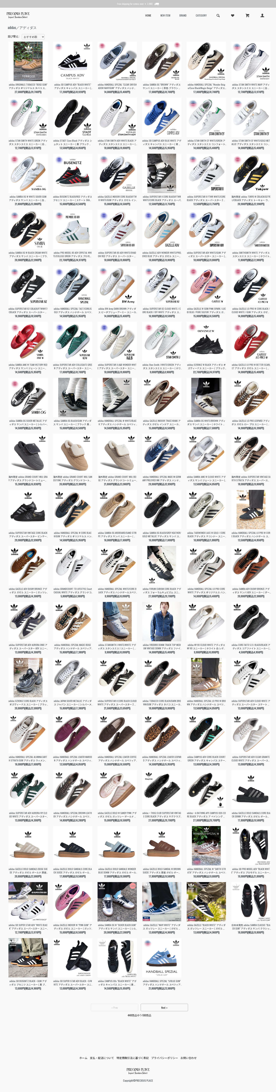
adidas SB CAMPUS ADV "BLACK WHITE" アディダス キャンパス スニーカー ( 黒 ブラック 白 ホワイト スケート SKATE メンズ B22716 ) (72, 86)
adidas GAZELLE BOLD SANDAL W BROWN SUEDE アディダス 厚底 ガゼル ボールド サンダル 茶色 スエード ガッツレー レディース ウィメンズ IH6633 (161, 870)
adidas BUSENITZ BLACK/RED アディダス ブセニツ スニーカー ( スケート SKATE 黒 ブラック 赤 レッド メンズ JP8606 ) (72, 198)
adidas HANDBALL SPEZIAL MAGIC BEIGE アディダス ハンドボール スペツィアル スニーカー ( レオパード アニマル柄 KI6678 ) (72, 646)
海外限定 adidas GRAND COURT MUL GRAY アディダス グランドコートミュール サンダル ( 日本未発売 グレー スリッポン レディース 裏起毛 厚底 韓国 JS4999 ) (28, 478)
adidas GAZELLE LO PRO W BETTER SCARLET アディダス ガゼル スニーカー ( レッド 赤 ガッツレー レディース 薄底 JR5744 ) (250, 366)
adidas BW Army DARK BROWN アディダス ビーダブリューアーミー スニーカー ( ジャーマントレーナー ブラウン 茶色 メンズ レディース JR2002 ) (117, 310)
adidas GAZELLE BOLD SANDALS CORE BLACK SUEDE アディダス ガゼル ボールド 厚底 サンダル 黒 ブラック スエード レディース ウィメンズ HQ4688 (72, 870)
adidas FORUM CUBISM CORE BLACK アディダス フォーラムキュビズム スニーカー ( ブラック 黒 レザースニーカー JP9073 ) (161, 590)
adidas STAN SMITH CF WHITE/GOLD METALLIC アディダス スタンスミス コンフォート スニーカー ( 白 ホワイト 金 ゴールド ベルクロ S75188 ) (251, 142)
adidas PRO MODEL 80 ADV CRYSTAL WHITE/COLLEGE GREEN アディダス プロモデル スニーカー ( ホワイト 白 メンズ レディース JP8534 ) (72, 254)
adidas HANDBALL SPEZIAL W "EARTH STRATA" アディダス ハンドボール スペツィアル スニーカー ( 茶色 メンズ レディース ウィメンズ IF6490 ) (206, 870)
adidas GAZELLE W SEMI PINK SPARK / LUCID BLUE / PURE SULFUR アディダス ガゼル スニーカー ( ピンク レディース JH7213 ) (206, 310)
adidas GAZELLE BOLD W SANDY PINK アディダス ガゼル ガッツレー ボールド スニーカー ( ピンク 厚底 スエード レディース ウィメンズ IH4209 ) (117, 814)
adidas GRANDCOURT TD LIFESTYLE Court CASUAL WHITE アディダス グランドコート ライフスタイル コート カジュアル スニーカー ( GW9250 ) (72, 590)
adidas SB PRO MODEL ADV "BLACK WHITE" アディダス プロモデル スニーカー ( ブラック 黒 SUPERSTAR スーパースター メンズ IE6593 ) (250, 870)
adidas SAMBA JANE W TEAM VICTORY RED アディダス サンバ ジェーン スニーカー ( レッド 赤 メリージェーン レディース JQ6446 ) (28, 366)
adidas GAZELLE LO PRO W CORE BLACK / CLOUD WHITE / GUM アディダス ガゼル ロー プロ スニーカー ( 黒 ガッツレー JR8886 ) (251, 310)
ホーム (83, 1058)
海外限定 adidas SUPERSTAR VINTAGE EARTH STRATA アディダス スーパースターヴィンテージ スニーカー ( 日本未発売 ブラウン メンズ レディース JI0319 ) (250, 478)
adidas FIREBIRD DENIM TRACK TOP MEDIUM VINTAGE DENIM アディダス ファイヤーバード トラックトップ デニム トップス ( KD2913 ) (162, 646)
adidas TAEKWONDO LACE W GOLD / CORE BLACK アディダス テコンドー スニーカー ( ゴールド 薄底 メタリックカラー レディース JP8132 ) (206, 534)
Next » (164, 1007)
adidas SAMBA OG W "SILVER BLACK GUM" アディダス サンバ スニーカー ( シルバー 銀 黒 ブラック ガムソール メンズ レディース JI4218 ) (117, 926)
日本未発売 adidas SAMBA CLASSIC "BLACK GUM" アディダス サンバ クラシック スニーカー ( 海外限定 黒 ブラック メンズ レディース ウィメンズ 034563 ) (251, 926)
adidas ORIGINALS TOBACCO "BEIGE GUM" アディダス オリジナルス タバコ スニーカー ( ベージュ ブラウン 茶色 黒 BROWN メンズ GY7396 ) (28, 86)
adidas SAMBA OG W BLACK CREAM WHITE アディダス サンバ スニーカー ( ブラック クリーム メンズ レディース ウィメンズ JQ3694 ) (28, 254)
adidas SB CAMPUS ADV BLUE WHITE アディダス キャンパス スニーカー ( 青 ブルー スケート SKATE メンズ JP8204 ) (161, 142)
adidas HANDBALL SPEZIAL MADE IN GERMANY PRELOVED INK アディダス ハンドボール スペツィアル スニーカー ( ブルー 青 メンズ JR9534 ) (161, 478)
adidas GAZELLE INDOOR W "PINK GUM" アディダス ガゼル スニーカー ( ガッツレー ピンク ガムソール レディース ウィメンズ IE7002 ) (72, 926)
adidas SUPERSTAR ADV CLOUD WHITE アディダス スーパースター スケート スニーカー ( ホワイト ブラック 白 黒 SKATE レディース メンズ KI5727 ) (251, 702)
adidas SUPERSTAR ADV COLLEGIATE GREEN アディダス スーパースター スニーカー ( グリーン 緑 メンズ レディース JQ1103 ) (72, 366)
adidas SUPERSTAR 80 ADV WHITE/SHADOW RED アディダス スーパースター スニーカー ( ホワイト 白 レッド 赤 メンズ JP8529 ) (117, 254)
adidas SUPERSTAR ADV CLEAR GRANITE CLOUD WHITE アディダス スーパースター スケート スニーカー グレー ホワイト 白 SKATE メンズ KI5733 (250, 758)
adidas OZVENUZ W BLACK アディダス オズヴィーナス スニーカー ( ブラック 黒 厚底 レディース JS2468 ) (206, 366)
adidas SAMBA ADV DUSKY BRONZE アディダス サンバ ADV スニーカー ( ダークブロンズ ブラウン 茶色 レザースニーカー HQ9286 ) (251, 590)
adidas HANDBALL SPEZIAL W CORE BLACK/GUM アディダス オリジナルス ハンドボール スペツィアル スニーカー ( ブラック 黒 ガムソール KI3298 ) (72, 534)
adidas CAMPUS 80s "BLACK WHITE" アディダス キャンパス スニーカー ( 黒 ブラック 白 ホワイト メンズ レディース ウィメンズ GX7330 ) (117, 982)
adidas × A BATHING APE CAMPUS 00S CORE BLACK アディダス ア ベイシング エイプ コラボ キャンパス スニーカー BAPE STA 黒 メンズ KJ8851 (206, 814)
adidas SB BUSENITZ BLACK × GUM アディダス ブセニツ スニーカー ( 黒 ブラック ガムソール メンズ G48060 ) (28, 982)
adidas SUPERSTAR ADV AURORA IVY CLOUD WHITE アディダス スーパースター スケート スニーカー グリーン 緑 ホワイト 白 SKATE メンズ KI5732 (28, 814)
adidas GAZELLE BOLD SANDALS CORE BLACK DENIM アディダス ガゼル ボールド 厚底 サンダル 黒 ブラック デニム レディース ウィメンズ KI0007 (251, 814)
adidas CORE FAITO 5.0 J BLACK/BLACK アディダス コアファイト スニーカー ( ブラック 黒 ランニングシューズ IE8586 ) (251, 646)
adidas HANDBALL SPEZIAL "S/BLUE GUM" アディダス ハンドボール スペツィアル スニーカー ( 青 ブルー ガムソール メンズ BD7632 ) (162, 982)
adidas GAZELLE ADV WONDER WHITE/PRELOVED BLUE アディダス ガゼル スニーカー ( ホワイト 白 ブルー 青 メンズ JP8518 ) (161, 254)
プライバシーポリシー (164, 1058)
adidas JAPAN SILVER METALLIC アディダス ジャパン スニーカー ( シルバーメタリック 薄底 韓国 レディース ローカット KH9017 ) (72, 702)
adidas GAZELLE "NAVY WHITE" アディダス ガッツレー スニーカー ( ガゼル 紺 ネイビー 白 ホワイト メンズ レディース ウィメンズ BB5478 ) (161, 926)
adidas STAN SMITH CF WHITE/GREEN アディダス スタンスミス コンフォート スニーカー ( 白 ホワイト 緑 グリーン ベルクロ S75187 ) (206, 142)
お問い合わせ (189, 1058)
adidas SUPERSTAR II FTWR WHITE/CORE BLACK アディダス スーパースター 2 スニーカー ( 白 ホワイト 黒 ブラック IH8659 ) (206, 198)
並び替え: (13, 36)
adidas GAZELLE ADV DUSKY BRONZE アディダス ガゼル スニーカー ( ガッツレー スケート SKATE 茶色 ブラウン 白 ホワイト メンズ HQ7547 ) (28, 590)
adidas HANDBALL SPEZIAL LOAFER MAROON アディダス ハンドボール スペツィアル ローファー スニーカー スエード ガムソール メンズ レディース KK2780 (72, 758)
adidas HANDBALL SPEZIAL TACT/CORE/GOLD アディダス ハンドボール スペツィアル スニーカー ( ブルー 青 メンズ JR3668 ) (72, 310)
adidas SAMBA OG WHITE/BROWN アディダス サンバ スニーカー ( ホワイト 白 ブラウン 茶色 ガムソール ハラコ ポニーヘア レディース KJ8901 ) (206, 422)
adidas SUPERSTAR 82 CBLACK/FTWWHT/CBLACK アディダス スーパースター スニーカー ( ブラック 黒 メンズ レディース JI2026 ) (28, 310)
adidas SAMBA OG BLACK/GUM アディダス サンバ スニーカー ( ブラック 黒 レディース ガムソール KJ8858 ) (72, 422)
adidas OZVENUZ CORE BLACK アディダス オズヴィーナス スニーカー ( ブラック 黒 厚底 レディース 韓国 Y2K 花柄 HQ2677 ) (28, 702)
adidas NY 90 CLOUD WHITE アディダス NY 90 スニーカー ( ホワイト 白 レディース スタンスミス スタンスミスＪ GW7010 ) (206, 646)
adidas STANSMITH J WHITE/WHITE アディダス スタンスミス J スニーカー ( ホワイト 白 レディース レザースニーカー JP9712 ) (117, 646)
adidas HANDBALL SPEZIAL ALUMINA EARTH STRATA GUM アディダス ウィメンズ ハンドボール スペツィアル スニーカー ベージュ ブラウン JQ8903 (28, 758)
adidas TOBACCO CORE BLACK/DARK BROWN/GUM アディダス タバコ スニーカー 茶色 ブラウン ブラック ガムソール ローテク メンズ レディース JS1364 (161, 702)
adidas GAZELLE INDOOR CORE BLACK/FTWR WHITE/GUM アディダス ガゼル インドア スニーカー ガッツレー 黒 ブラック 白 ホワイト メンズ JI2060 (117, 198)
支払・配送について (102, 1058)
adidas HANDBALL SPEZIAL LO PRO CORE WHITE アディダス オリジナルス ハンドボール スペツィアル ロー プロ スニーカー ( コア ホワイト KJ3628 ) (206, 590)
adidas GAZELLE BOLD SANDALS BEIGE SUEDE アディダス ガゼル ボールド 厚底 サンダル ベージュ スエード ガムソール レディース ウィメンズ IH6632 (28, 870)
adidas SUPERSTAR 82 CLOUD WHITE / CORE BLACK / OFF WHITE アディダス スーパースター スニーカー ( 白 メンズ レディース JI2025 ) (161, 310)
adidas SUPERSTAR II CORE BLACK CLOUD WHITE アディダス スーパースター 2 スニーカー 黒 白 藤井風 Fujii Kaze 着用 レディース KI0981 (117, 702)
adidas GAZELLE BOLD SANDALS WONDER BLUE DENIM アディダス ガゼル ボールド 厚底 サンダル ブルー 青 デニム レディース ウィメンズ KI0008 (117, 870)
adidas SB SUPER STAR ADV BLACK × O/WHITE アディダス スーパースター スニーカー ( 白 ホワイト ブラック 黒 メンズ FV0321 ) (72, 982)
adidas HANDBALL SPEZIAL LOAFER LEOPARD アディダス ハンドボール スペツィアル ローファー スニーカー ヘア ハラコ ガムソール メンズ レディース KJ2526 (161, 758)
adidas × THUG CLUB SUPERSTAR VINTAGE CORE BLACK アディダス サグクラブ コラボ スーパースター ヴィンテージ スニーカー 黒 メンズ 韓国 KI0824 (161, 814)
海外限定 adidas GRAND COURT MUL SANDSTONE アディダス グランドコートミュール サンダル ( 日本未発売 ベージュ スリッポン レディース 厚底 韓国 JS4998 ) (72, 478)
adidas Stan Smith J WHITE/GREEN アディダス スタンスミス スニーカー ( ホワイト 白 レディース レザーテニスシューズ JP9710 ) (161, 366)
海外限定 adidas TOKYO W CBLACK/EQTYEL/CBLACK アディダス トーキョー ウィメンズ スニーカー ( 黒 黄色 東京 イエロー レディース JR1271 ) (250, 198)
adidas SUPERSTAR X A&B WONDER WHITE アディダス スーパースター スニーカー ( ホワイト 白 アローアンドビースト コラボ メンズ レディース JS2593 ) (117, 366)
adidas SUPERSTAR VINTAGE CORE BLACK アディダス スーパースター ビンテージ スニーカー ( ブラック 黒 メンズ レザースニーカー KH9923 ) (28, 534)
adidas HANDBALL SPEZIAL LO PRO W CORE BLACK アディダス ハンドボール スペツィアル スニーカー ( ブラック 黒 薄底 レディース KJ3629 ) (251, 534)
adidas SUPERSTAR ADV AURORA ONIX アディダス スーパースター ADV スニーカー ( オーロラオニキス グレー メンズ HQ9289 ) (28, 646)
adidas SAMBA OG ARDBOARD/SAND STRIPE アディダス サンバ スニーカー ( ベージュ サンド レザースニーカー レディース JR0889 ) (117, 534)
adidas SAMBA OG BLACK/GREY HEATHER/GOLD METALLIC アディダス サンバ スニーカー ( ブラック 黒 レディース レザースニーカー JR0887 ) (161, 534)
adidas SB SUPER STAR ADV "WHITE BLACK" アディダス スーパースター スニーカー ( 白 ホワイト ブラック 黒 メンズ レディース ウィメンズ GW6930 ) (28, 926)
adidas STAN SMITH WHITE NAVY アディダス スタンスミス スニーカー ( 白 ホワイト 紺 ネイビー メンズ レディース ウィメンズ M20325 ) (251, 86)
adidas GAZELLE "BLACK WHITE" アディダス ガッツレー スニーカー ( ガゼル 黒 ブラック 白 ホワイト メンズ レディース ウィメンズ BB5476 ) (206, 926)
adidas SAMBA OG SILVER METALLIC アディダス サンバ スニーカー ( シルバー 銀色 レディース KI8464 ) (28, 422)
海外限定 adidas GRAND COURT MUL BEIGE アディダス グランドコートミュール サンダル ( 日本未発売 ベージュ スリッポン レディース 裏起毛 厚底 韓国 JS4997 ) (117, 478)
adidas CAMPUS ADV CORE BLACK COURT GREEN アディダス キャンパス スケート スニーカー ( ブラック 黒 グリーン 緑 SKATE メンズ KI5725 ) (206, 758)
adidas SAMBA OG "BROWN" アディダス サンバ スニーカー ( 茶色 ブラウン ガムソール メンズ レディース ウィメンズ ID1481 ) (162, 86)
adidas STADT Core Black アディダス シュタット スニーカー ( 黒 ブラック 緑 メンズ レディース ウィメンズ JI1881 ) (72, 142)
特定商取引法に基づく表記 (133, 1058)
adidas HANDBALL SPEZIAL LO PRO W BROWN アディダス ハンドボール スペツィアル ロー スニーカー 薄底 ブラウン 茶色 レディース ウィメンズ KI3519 (206, 702)
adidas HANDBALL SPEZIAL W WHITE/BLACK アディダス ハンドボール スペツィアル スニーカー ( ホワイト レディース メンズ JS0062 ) (117, 422)
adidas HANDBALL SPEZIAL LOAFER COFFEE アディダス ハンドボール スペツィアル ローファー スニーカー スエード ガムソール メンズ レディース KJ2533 (117, 758)
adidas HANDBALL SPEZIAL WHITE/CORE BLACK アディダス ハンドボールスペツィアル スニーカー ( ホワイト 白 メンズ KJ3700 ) (117, 590)
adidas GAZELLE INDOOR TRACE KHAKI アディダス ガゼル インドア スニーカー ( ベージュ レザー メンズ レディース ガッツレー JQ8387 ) (162, 422)
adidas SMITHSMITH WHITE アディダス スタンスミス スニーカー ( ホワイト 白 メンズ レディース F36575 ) (251, 254)
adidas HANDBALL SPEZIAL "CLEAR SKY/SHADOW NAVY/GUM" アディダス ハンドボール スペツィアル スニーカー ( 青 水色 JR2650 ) (117, 86)
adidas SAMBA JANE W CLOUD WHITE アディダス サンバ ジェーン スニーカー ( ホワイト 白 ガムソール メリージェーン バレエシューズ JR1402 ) (206, 478)
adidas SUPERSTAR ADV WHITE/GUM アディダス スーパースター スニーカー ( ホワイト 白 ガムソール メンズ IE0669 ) (206, 254)
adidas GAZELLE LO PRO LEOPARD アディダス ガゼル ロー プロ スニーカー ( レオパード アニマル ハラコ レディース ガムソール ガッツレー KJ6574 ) (251, 422)
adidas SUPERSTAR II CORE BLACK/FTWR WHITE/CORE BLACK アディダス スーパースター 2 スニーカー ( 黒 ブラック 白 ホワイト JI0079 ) (162, 198)
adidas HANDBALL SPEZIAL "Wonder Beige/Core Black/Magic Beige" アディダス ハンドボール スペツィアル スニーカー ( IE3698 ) (206, 86)
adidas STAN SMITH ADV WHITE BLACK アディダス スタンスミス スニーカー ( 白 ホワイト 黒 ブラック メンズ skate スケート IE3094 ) (117, 142)
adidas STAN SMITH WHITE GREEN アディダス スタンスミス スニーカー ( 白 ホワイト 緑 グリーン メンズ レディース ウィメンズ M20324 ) (28, 142)
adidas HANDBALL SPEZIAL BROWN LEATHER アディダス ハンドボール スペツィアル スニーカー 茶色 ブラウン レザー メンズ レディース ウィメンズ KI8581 (72, 814)
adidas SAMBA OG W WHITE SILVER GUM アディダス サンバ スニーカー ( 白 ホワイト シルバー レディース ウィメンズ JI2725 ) (28, 198)
